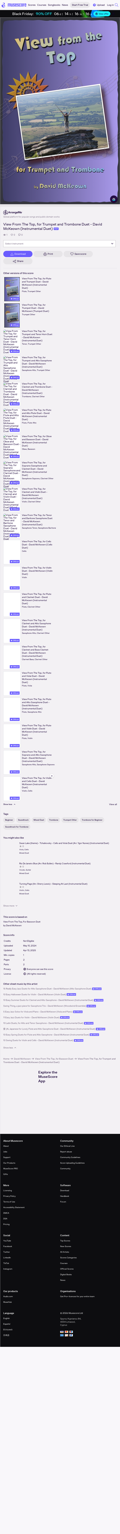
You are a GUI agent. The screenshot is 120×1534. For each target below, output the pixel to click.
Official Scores (67, 1269)
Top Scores (65, 1240)
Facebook (7, 1246)
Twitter (6, 1252)
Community (65, 1168)
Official (15, 299)
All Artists (64, 1252)
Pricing (6, 1224)
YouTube (7, 1240)
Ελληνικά (7, 1329)
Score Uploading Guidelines (72, 1163)
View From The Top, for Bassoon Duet (54, 1058)
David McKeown (14, 925)
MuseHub (7, 1302)
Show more (10, 905)
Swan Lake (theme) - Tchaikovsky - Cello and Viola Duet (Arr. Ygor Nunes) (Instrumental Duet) (64, 843)
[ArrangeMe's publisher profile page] (31, 212)
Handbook (64, 1196)
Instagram (7, 1269)
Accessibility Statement (14, 1207)
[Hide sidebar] (52, 776)
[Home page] (14, 5)
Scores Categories (68, 1257)
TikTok (6, 1263)
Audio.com (8, 1296)
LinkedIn (7, 1257)
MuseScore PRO (10, 1168)
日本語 (6, 1335)
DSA (5, 1218)
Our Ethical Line (67, 1146)
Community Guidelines (70, 1157)
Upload (98, 5)
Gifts (5, 1174)
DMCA (6, 1213)
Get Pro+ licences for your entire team (77, 1296)
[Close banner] (113, 14)
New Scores (65, 1246)
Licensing (7, 1190)
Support (6, 1157)
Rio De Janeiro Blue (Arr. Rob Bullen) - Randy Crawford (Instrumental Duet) (54, 863)
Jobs (5, 1151)
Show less (10, 1047)
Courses (63, 1263)
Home (6, 1058)
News (62, 1280)
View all (113, 804)
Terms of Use (9, 1202)
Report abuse (66, 1151)
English (6, 1318)
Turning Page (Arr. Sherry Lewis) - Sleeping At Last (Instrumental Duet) (53, 884)
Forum (63, 1202)
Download (64, 1190)
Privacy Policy (9, 1196)
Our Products (9, 1163)
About (6, 1146)
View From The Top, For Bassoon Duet (21, 921)
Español (6, 1324)
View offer (101, 14)
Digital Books (66, 1274)
